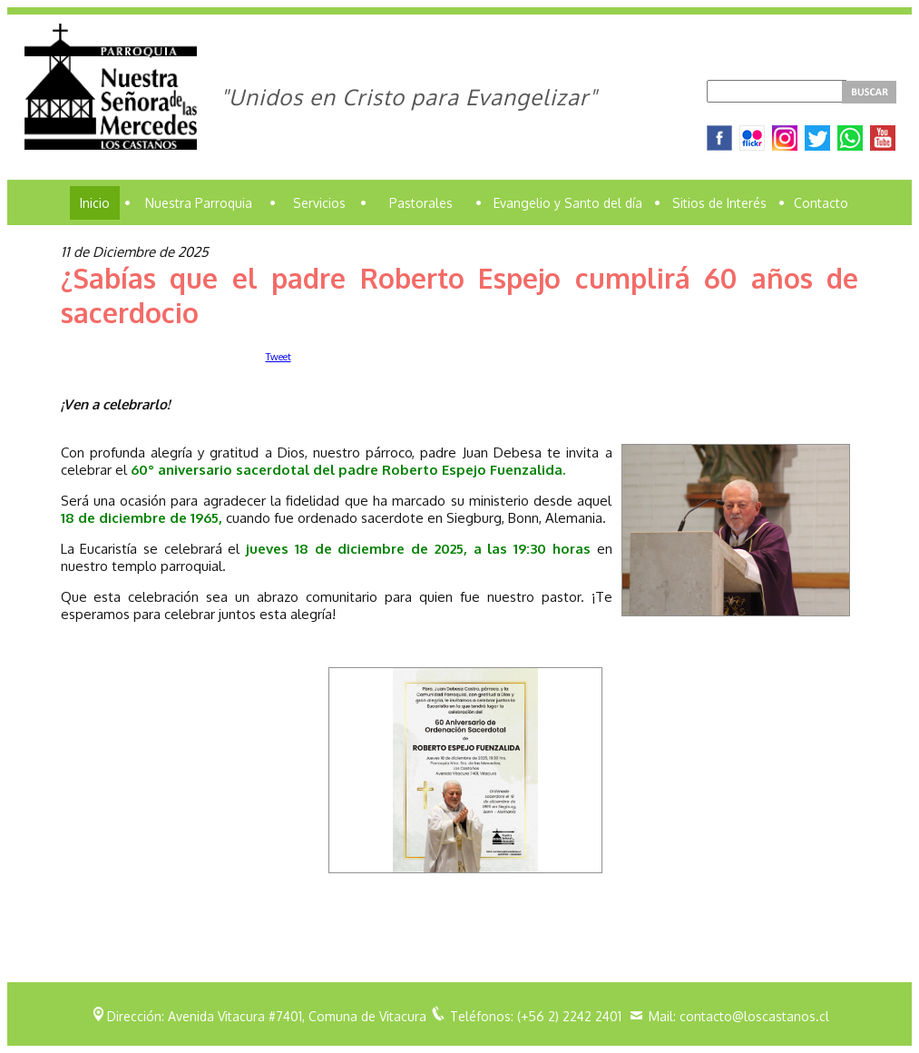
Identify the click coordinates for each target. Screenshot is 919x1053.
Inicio (95, 203)
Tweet (278, 356)
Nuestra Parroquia (198, 203)
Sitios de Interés (719, 203)
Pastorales (421, 203)
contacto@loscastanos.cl (754, 1016)
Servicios (319, 203)
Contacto (821, 203)
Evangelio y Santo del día (568, 203)
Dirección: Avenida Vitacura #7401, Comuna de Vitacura (266, 1016)
